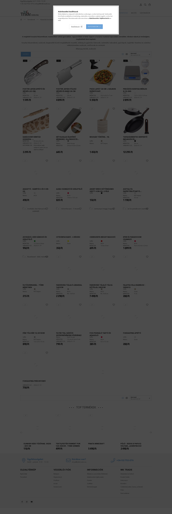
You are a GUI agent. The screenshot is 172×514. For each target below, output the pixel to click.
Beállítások (75, 26)
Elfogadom (93, 26)
